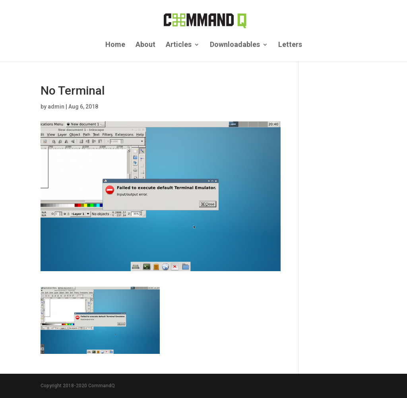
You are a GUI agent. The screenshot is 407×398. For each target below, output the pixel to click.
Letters (290, 45)
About (145, 45)
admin (56, 106)
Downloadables (235, 45)
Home (115, 45)
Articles (179, 45)
